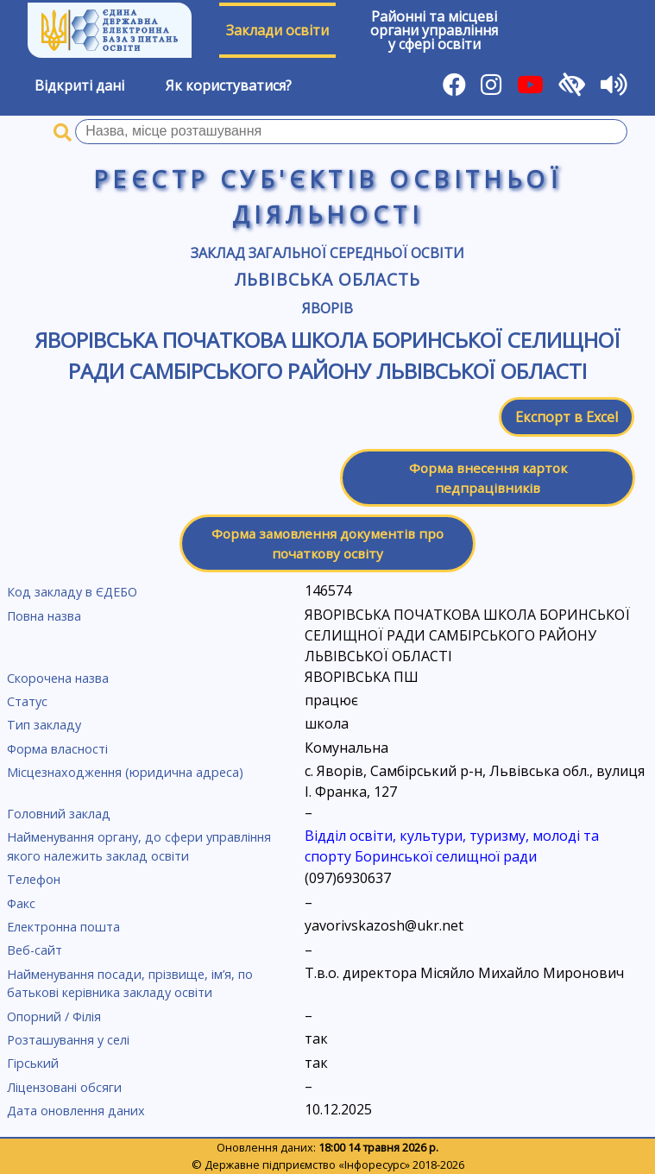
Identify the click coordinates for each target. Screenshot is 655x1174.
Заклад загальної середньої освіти (327, 252)
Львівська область (327, 279)
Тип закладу (44, 724)
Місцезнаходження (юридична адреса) (125, 772)
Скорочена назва (58, 678)
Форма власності (57, 749)
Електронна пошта (63, 926)
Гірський (33, 1063)
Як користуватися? (229, 85)
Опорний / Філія (54, 1016)
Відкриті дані (79, 85)
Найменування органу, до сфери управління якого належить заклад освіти (139, 846)
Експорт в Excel (566, 416)
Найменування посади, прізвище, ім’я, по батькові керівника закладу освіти (130, 983)
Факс (21, 903)
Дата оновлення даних (76, 1110)
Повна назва (44, 616)
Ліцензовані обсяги (64, 1087)
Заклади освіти (277, 30)
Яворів (327, 308)
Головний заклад (58, 813)
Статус (27, 701)
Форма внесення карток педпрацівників (488, 477)
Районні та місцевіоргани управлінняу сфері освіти (434, 30)
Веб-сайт (34, 950)
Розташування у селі (68, 1040)
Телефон (33, 879)
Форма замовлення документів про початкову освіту (327, 543)
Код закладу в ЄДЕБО (72, 592)
